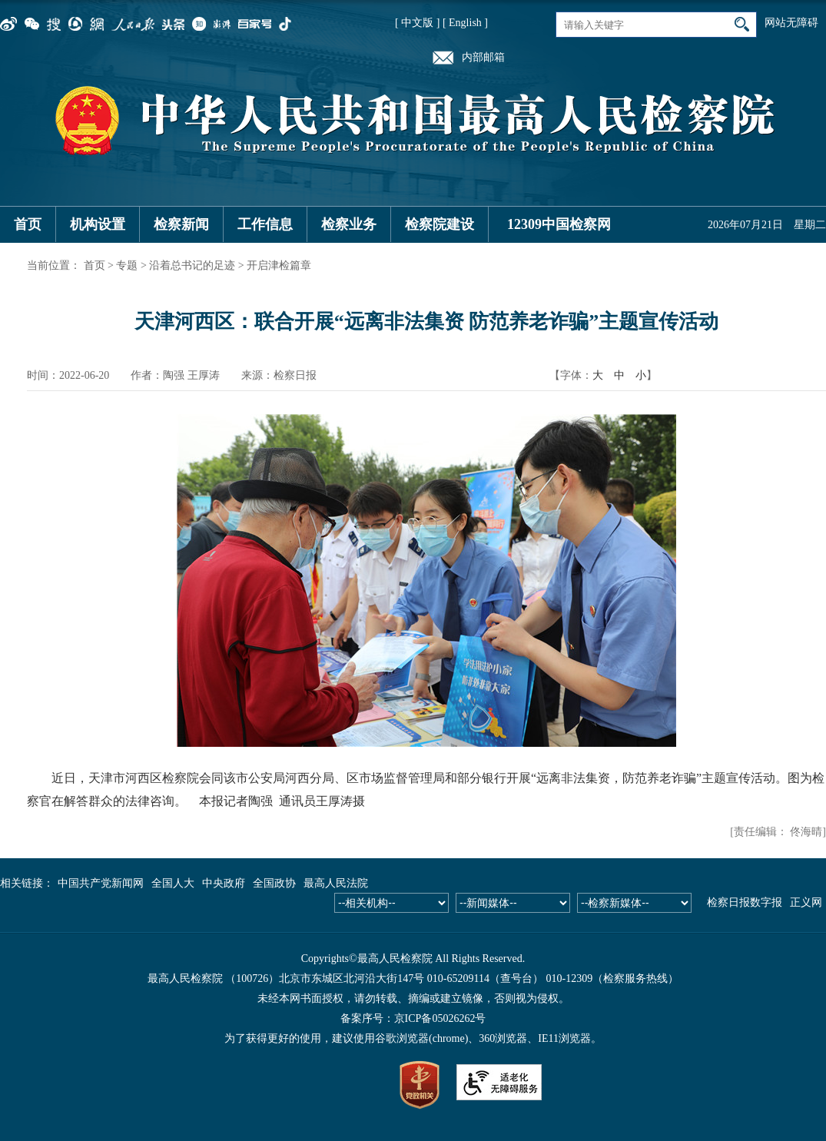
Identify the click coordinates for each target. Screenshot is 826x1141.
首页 (27, 224)
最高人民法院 (336, 883)
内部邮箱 (483, 57)
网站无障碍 (791, 22)
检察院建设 (439, 224)
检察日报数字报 (744, 902)
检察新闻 (181, 224)
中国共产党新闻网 (101, 883)
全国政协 (274, 883)
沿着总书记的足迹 (192, 265)
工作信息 (265, 224)
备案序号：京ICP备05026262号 (413, 1018)
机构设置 (97, 224)
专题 (127, 265)
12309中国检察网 (559, 224)
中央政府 (223, 883)
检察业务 (349, 224)
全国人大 (172, 883)
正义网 (806, 902)
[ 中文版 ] (417, 22)
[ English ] (465, 22)
